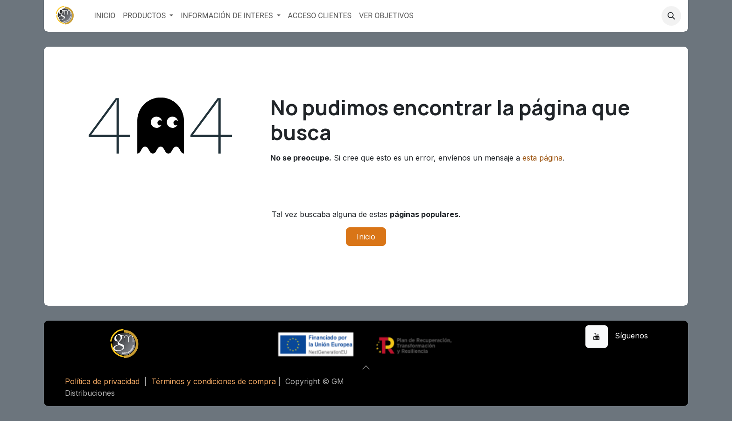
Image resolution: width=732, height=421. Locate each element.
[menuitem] (104, 16)
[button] (671, 16)
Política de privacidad (102, 381)
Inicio (366, 236)
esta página (542, 157)
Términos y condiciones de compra (213, 381)
